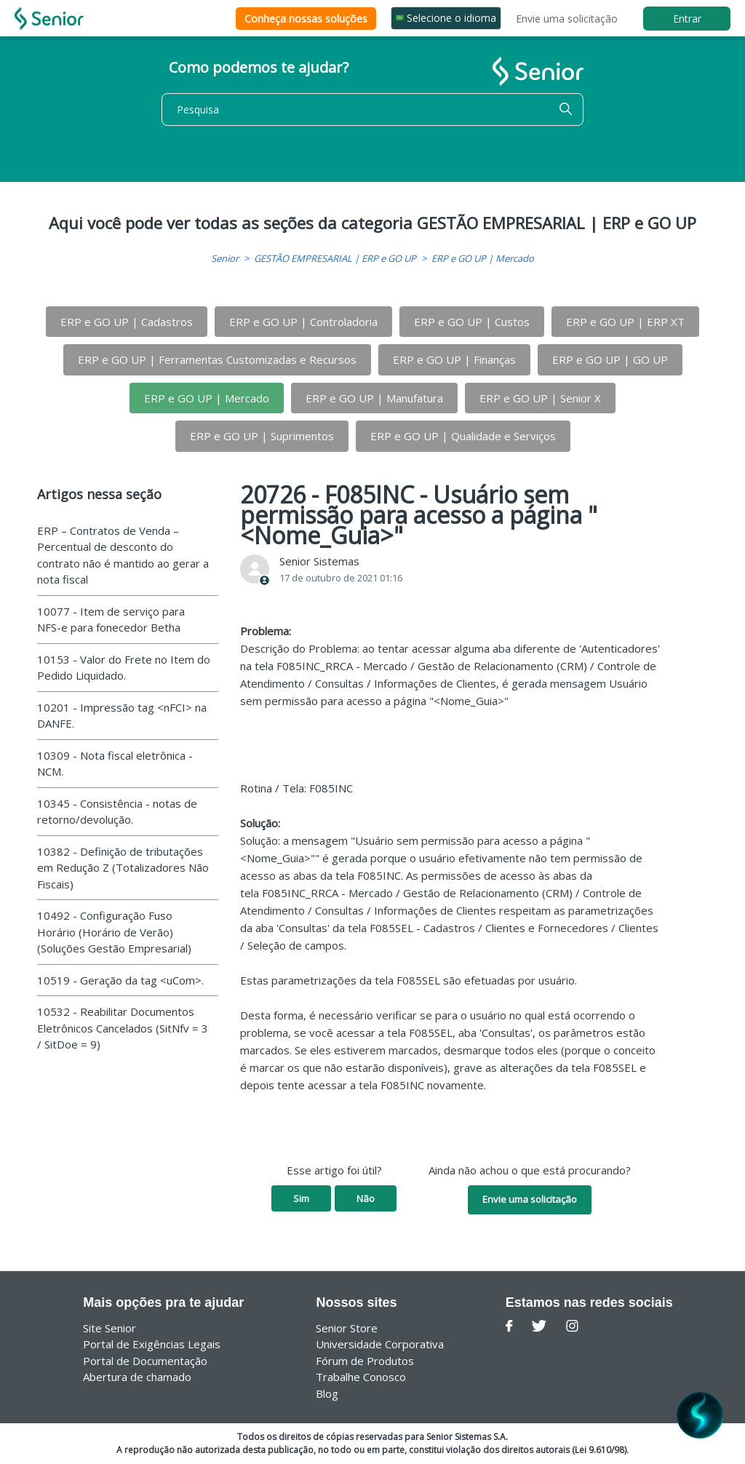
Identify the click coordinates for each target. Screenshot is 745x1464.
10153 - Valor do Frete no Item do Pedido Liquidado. (123, 667)
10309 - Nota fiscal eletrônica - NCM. (115, 763)
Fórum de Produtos (365, 1360)
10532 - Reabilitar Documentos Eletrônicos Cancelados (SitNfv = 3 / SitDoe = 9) (122, 1027)
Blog (327, 1393)
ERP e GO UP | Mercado (482, 258)
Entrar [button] (687, 18)
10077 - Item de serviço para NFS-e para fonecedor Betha (111, 619)
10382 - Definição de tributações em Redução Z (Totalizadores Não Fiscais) (123, 867)
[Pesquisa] (372, 109)
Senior (225, 258)
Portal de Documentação (145, 1360)
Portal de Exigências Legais (151, 1344)
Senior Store (347, 1328)
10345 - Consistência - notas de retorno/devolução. (117, 811)
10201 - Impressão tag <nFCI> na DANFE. (122, 715)
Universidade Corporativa (380, 1344)
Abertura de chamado (137, 1376)
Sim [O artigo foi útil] (301, 1198)
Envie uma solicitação (567, 18)
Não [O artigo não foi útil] (365, 1198)
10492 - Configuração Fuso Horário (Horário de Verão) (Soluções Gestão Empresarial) (114, 931)
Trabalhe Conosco (361, 1376)
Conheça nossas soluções (305, 18)
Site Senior (109, 1328)
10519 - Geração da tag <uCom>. (120, 980)
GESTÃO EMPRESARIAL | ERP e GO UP (335, 258)
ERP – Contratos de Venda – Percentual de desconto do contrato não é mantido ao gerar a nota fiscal (123, 555)
